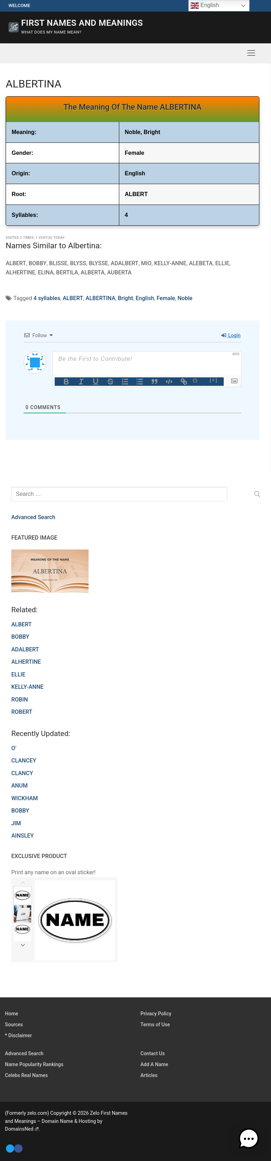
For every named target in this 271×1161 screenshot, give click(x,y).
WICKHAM (24, 798)
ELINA (45, 272)
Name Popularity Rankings (34, 1064)
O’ (13, 748)
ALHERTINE (20, 272)
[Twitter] (10, 1148)
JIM (16, 823)
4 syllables (47, 298)
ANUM (19, 785)
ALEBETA (200, 263)
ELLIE (221, 263)
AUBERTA (119, 272)
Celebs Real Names (26, 1075)
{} (195, 380)
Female (166, 298)
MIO (145, 263)
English (145, 298)
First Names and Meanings (82, 23)
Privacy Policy (155, 1013)
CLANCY (22, 773)
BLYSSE (98, 263)
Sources (14, 1024)
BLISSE (58, 263)
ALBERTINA (100, 298)
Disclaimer (20, 1035)
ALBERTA (92, 272)
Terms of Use (155, 1024)
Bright (125, 298)
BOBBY (38, 263)
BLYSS (78, 263)
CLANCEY (23, 760)
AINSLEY (22, 835)
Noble (184, 298)
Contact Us (152, 1053)
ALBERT (16, 263)
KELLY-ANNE (169, 263)
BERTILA (67, 272)
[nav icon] (251, 53)
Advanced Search (33, 517)
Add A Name (154, 1064)
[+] (213, 380)
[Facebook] (18, 1148)
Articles (148, 1075)
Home (11, 1013)
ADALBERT (124, 263)
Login (230, 335)
